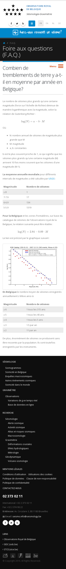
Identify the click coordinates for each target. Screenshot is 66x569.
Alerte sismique (16, 423)
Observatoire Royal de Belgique (20, 539)
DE (59, 23)
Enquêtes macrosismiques (18, 376)
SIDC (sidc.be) (11, 544)
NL (53, 23)
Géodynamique (13, 456)
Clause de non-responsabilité (41, 478)
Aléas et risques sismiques (21, 431)
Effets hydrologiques (18, 448)
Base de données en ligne (21, 404)
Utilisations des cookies (40, 474)
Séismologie (11, 418)
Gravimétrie (11, 440)
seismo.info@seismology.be (26, 516)
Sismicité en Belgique (15, 372)
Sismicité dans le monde (17, 384)
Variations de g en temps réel (22, 400)
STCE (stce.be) (11, 549)
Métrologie (13, 452)
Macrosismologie (16, 435)
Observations (12, 396)
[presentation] (33, 121)
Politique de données (13, 478)
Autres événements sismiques (20, 380)
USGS (52, 178)
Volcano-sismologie (18, 461)
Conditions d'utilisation (14, 474)
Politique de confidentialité (16, 482)
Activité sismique (16, 427)
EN (47, 23)
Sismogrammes (13, 367)
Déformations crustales (20, 444)
